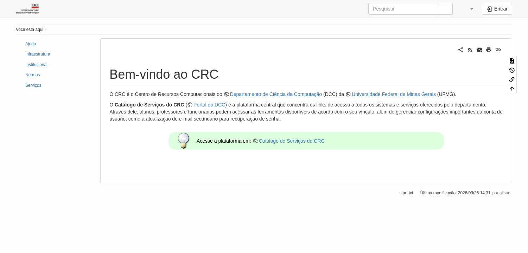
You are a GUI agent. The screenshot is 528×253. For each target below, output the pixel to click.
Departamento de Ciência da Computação (276, 94)
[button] (468, 9)
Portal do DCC (209, 105)
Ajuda (30, 43)
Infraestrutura (37, 54)
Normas (32, 74)
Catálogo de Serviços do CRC (292, 141)
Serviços (33, 85)
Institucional (36, 64)
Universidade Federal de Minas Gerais (394, 94)
